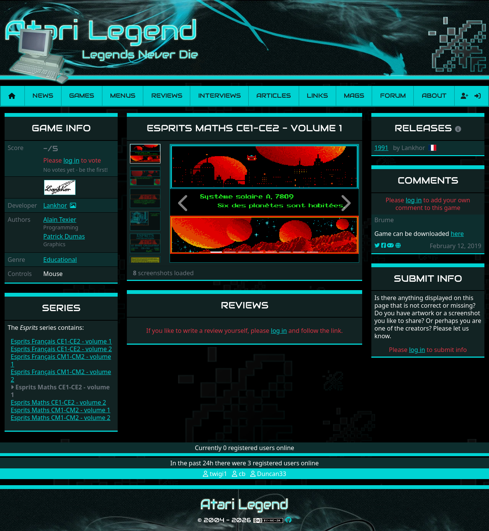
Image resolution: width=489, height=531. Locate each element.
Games (81, 96)
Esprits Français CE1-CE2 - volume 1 (61, 341)
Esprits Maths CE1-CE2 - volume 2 (58, 402)
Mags (354, 96)
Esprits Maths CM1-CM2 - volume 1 (60, 410)
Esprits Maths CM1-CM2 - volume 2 (60, 417)
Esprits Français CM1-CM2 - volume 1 (61, 360)
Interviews (219, 96)
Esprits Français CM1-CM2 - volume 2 (61, 376)
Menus (122, 96)
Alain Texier (59, 219)
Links (317, 96)
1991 (381, 148)
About (434, 96)
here (457, 233)
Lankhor (55, 205)
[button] (184, 203)
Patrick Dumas (64, 236)
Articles (273, 96)
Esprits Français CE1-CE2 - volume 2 (61, 349)
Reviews (166, 96)
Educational (60, 259)
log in (71, 160)
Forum (393, 96)
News (42, 96)
